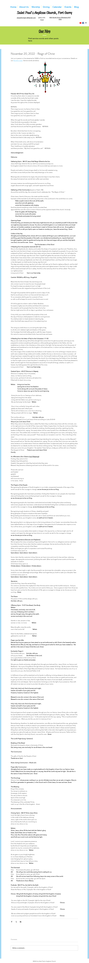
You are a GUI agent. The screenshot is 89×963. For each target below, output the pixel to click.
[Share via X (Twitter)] (16, 922)
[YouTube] (80, 23)
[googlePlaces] (86, 23)
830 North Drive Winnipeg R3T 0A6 (60, 18)
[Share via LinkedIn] (20, 922)
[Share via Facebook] (12, 922)
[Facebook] (83, 23)
